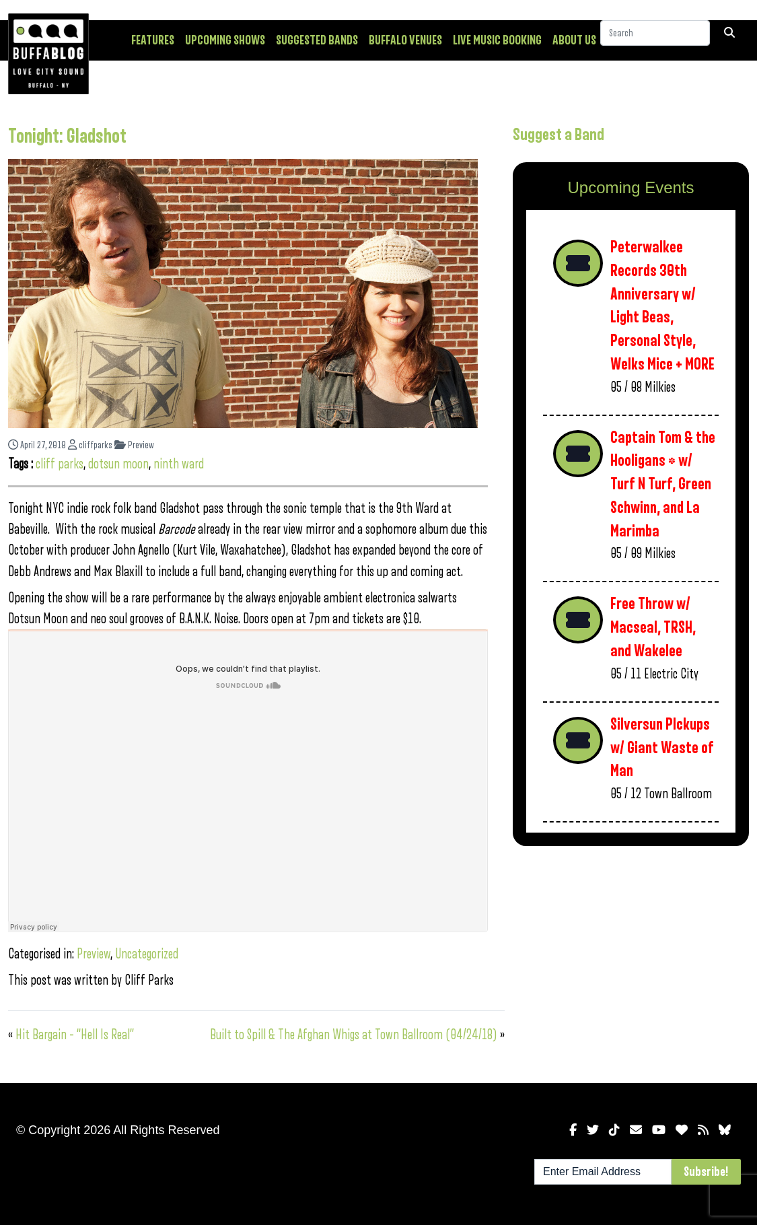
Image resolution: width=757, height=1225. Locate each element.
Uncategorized (146, 954)
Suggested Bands (317, 40)
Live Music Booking (497, 40)
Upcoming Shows (225, 40)
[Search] (655, 40)
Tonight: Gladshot (67, 137)
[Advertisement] (631, 962)
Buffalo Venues (405, 40)
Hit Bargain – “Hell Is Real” (74, 1035)
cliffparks (90, 445)
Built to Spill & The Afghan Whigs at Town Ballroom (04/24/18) (353, 1035)
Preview (134, 445)
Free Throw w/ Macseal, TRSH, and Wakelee (653, 627)
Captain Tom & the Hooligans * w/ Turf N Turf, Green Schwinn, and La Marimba (662, 484)
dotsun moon (118, 464)
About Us (574, 40)
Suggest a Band (558, 134)
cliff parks (59, 464)
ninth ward (178, 464)
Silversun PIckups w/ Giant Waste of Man (662, 747)
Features (152, 40)
